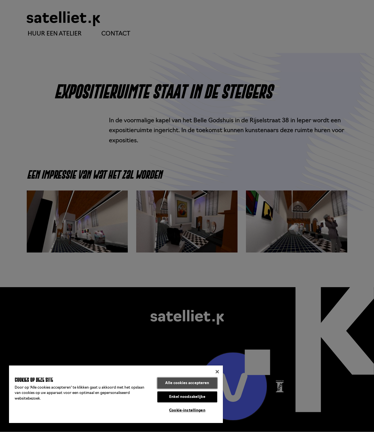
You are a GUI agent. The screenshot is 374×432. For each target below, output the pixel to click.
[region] (116, 394)
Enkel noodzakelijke (187, 397)
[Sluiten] (217, 371)
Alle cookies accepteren (187, 383)
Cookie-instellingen (187, 410)
